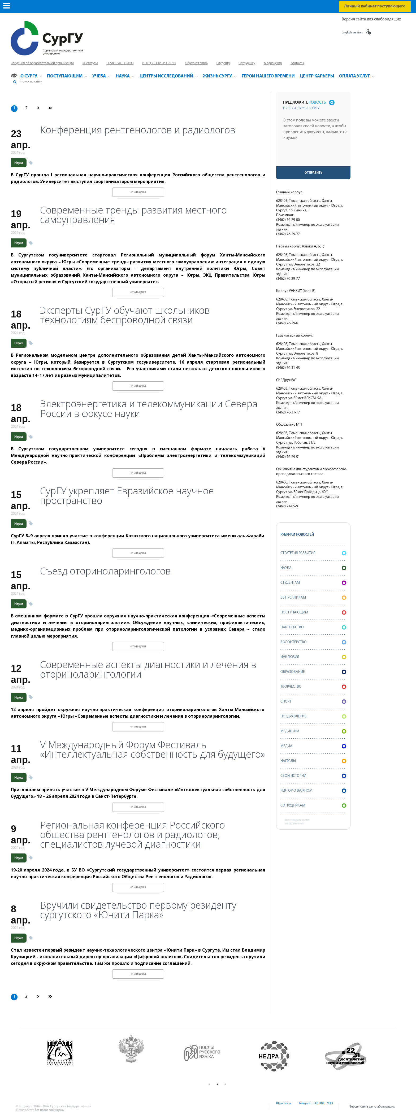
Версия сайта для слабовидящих (371, 19)
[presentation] (314, 156)
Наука (18, 163)
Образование (313, 672)
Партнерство (313, 627)
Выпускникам (313, 597)
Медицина (313, 731)
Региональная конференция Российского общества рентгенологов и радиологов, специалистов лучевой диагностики (132, 834)
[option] (75, 1056)
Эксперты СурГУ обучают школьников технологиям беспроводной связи (125, 315)
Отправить (313, 173)
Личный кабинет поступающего (374, 6)
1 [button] (209, 1084)
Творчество (313, 687)
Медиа (313, 746)
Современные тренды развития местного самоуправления (133, 214)
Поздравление (313, 716)
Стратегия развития (313, 553)
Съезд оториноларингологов (105, 571)
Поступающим (313, 612)
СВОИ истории (313, 776)
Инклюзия (313, 657)
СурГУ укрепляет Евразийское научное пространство (127, 495)
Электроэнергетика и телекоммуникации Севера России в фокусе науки (149, 408)
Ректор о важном (313, 790)
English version (352, 32)
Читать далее (138, 192)
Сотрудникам (313, 805)
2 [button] (217, 1084)
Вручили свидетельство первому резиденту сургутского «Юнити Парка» (138, 909)
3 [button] (225, 1084)
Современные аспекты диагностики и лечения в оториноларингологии (148, 669)
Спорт (313, 701)
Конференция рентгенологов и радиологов (137, 130)
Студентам (313, 583)
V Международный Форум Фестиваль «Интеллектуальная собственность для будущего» (152, 749)
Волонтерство (313, 642)
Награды (313, 761)
